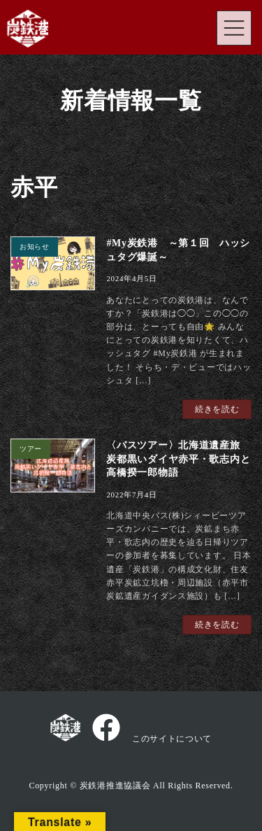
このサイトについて (172, 739)
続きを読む (217, 409)
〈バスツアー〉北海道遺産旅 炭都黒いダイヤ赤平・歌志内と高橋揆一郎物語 (178, 459)
